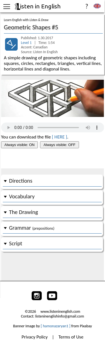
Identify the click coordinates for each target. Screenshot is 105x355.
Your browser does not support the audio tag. (52, 127)
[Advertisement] (52, 159)
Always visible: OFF (59, 145)
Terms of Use (71, 337)
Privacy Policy (35, 337)
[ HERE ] (59, 137)
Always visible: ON (19, 145)
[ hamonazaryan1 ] (56, 326)
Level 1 (26, 42)
